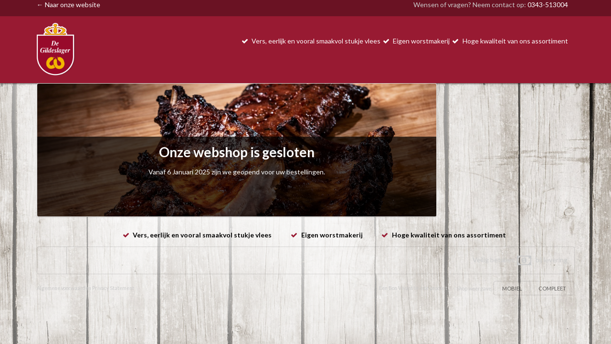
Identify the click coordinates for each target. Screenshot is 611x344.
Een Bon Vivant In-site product (413, 288)
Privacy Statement (113, 288)
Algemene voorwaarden (64, 288)
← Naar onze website (68, 4)
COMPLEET (552, 288)
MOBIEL (512, 288)
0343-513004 (547, 4)
